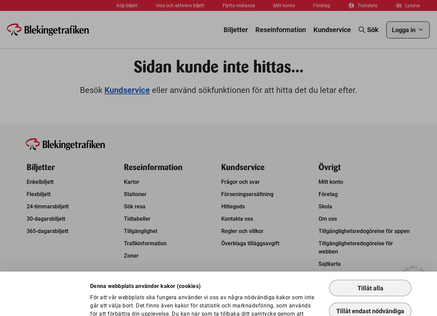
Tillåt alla (370, 251)
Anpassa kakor (118, 299)
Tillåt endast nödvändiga (370, 274)
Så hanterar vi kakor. (254, 285)
